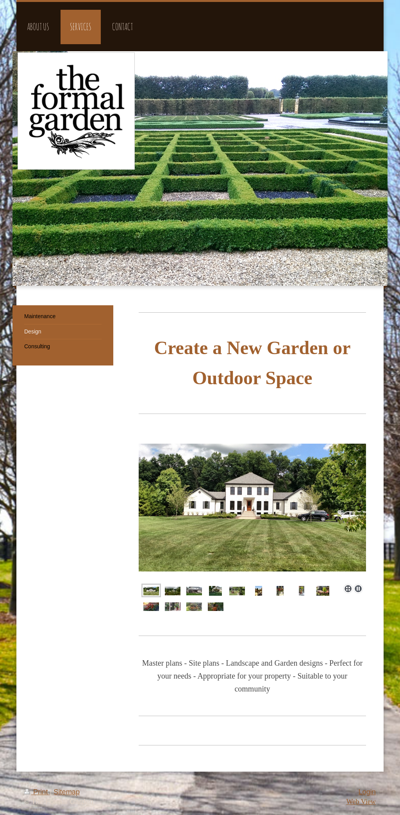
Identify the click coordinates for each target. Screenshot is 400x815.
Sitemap (67, 792)
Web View (361, 802)
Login (367, 792)
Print (37, 792)
